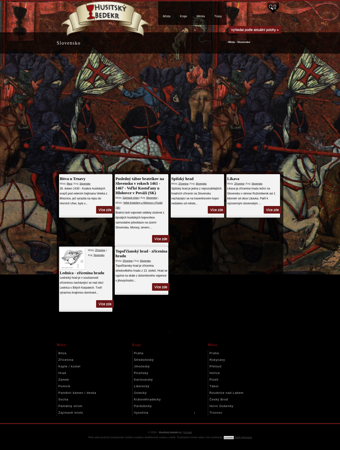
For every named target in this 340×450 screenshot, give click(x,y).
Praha (138, 353)
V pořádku (228, 438)
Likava (233, 179)
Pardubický (143, 406)
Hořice (214, 373)
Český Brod (218, 399)
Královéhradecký (147, 399)
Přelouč (215, 366)
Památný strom (70, 406)
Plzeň (213, 379)
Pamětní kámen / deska (77, 393)
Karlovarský (143, 379)
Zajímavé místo (131, 198)
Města (200, 16)
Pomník (64, 386)
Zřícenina (183, 183)
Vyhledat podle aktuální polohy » (255, 30)
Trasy (218, 16)
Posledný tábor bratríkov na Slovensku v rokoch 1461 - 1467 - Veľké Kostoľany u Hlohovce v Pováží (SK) (139, 186)
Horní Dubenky (221, 406)
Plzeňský (141, 373)
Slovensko (243, 42)
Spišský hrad (182, 179)
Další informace (243, 437)
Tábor (214, 386)
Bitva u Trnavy (72, 179)
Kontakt (187, 432)
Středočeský (144, 360)
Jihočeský (142, 366)
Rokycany (217, 360)
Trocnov (215, 412)
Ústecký (140, 393)
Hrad (62, 373)
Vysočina (141, 412)
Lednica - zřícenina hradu (82, 273)
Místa (166, 16)
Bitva (69, 183)
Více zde (105, 210)
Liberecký (141, 386)
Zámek (63, 379)
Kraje (183, 16)
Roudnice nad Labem (226, 393)
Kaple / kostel (69, 366)
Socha (63, 399)
